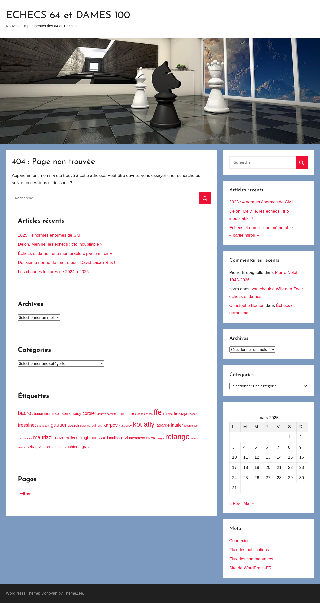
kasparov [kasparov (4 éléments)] (125, 425)
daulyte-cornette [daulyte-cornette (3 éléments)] (107, 413)
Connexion (240, 540)
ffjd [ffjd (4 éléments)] (165, 414)
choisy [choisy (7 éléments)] (76, 413)
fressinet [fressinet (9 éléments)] (27, 425)
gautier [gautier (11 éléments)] (58, 425)
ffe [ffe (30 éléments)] (158, 412)
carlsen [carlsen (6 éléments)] (62, 413)
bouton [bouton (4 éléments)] (49, 414)
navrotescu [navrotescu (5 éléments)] (138, 438)
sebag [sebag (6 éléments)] (32, 447)
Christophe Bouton (247, 305)
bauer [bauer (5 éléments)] (38, 414)
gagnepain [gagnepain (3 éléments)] (43, 425)
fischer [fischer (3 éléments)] (192, 413)
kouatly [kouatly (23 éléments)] (143, 424)
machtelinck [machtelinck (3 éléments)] (25, 438)
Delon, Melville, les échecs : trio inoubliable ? (60, 244)
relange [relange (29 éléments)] (178, 437)
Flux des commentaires (252, 559)
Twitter (24, 494)
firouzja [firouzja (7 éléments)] (181, 413)
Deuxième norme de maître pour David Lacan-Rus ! (66, 262)
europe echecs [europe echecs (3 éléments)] (144, 413)
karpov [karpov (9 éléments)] (111, 425)
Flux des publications (249, 549)
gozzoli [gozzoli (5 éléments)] (73, 425)
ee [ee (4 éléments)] (132, 414)
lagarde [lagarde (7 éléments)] (163, 425)
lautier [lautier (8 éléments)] (177, 425)
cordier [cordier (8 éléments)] (89, 413)
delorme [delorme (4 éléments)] (123, 414)
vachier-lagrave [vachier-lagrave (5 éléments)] (51, 447)
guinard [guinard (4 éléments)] (97, 425)
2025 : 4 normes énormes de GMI (50, 235)
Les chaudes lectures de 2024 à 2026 (53, 271)
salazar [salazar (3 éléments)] (195, 438)
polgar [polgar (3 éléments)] (160, 438)
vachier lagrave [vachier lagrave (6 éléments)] (78, 447)
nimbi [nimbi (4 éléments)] (152, 438)
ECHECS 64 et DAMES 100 (68, 16)
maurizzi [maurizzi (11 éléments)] (42, 437)
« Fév (235, 503)
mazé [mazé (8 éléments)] (59, 437)
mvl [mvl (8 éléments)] (124, 437)
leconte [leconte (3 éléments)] (188, 425)
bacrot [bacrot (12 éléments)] (25, 413)
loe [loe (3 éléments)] (196, 425)
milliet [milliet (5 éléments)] (70, 438)
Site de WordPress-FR (251, 568)
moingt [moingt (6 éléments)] (82, 438)
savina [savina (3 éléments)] (22, 447)
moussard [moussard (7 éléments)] (99, 437)
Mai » (249, 503)
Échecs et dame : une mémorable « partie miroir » (65, 253)
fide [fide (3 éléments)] (170, 413)
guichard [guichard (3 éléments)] (85, 425)
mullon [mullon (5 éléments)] (114, 438)
